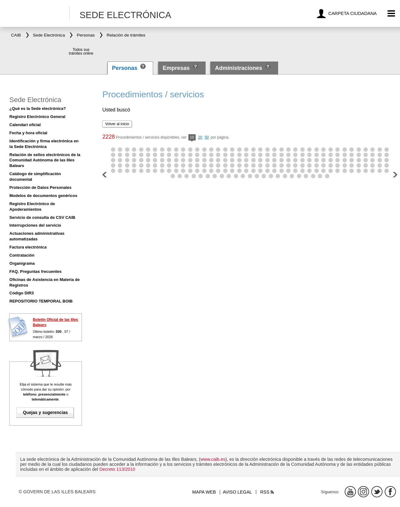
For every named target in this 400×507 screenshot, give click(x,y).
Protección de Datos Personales (40, 187)
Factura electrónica (28, 247)
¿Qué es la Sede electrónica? (37, 108)
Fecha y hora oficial (28, 132)
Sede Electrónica (35, 100)
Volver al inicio (117, 124)
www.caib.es (212, 459)
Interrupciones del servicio (35, 225)
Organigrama (22, 263)
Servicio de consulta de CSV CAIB (42, 217)
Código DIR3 (21, 293)
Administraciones (238, 68)
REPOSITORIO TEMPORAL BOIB (40, 301)
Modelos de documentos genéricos (43, 195)
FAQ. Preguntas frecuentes (35, 271)
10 (192, 137)
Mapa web (204, 492)
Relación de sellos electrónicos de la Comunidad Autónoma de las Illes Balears (44, 160)
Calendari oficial (25, 124)
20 (200, 137)
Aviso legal (237, 492)
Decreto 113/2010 (117, 469)
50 (207, 137)
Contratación (21, 255)
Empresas (176, 68)
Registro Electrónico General (37, 116)
